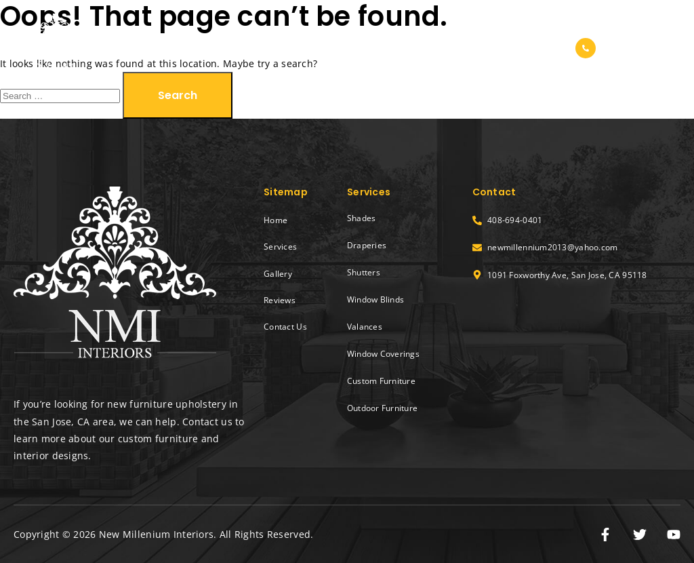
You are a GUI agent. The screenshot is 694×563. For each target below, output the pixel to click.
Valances (364, 326)
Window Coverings (383, 354)
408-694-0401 (643, 48)
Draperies (366, 245)
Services (355, 48)
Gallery (419, 48)
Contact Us (539, 48)
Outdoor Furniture (382, 408)
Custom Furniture (381, 381)
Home (296, 48)
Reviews (475, 48)
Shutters (363, 272)
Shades (361, 218)
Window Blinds (375, 299)
